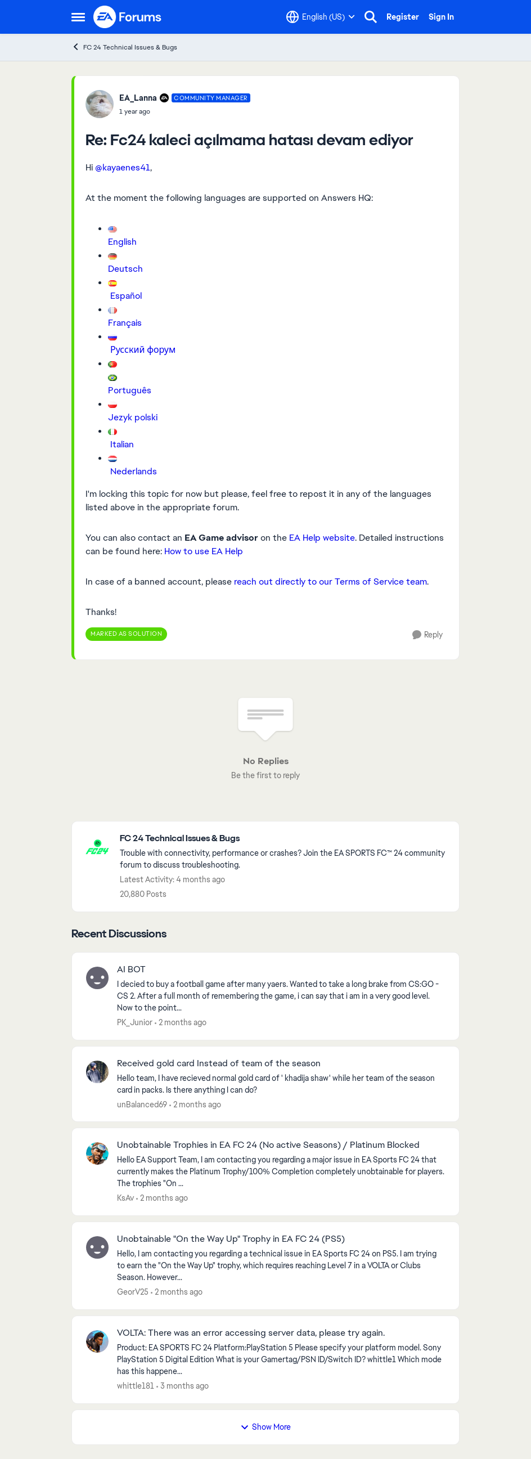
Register (402, 17)
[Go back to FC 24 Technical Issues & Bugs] (284, 839)
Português (129, 390)
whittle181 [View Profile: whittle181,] (135, 1386)
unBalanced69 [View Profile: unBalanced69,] (142, 1104)
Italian (122, 444)
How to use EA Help (203, 551)
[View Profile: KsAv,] (97, 1153)
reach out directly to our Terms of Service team (329, 581)
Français (125, 323)
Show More (265, 1427)
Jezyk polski (133, 417)
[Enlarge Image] (276, 228)
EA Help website (322, 538)
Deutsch (125, 269)
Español (126, 296)
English (122, 242)
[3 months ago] (182, 1386)
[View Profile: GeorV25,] (97, 1247)
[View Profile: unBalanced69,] (97, 1072)
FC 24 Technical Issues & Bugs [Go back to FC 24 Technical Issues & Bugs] (124, 47)
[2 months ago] (180, 1023)
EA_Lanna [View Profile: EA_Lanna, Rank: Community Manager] (138, 98)
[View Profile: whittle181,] (97, 1341)
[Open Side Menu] (78, 16)
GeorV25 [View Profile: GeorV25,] (132, 1292)
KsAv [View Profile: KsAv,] (125, 1198)
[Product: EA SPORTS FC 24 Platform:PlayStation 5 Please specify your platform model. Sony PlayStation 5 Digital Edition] (281, 1359)
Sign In (441, 17)
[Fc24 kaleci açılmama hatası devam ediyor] (184, 111)
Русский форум (143, 350)
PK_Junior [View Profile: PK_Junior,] (134, 1022)
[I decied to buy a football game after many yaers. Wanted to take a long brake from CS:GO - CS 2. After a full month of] (281, 996)
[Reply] (427, 635)
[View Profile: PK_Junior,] (97, 978)
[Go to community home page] (127, 17)
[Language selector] (320, 17)
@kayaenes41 (122, 167)
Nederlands (133, 471)
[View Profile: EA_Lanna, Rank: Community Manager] (100, 104)
